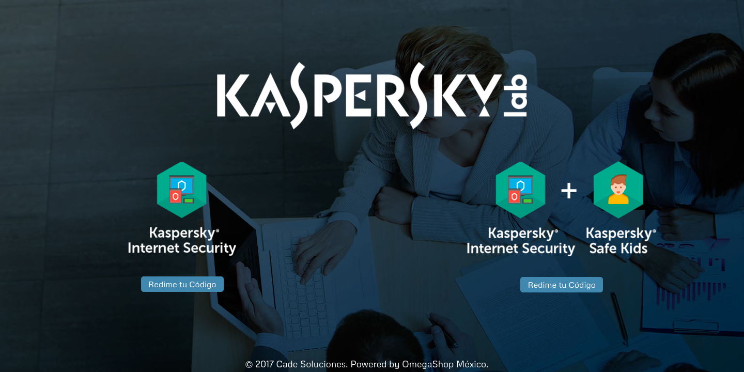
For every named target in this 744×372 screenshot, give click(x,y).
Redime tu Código (182, 284)
